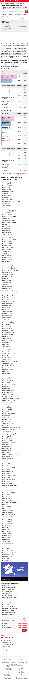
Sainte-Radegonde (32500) (9, 400)
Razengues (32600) (7, 330)
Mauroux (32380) (6, 437)
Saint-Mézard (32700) (8, 338)
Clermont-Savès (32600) (8, 269)
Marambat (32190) (7, 263)
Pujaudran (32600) (7, 197)
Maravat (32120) (6, 549)
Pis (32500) (5, 504)
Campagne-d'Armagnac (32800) (10, 375)
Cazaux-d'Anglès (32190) (8, 479)
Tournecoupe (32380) (8, 323)
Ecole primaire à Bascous (9, 587)
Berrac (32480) (6, 473)
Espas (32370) (21, 14)
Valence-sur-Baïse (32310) (9, 211)
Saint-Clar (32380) (7, 215)
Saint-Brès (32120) (7, 523)
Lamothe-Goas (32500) (8, 514)
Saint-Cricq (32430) (7, 311)
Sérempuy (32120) (7, 556)
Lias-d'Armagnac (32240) (8, 384)
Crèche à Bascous (7, 591)
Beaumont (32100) (7, 456)
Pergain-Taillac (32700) (8, 296)
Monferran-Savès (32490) (9, 222)
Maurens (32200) (6, 305)
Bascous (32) (5, 585)
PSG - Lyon (5, 650)
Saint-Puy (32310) (7, 236)
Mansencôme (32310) (8, 551)
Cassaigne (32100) (7, 350)
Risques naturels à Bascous (9, 606)
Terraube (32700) (6, 282)
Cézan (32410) (6, 382)
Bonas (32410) (6, 469)
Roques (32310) (6, 495)
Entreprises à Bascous (8, 610)
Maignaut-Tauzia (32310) (8, 365)
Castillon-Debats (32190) (8, 298)
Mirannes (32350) (6, 535)
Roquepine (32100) (7, 560)
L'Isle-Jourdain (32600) (8, 182)
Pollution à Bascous (7, 605)
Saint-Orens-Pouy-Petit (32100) (10, 398)
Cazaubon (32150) (7, 199)
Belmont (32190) (6, 425)
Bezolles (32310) (6, 450)
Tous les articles (12, 659)
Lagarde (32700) (6, 460)
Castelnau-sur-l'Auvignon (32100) (11, 427)
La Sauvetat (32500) (7, 265)
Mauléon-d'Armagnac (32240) (10, 321)
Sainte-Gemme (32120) (8, 467)
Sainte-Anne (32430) (7, 458)
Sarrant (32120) (6, 284)
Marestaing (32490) (7, 290)
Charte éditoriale (19, 658)
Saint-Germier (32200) (8, 363)
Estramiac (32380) (7, 462)
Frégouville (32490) (7, 286)
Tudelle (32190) (6, 541)
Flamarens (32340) (7, 446)
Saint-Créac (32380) (7, 510)
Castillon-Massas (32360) (8, 355)
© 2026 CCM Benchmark (22, 662)
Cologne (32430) (6, 218)
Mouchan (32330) (7, 276)
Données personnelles (6, 661)
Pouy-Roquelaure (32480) (9, 471)
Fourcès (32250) (6, 327)
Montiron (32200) (7, 440)
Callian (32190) (6, 545)
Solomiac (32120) (6, 253)
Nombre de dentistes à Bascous (10, 608)
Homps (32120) (6, 481)
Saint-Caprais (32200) (8, 429)
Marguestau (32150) (7, 543)
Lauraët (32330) (6, 336)
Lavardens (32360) (7, 280)
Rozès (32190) (6, 477)
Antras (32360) (6, 558)
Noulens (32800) (11, 14)
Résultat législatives (9, 3)
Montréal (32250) (6, 207)
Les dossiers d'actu (7, 627)
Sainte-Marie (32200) (7, 274)
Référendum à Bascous (8, 614)
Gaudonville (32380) (7, 489)
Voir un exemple (22, 623)
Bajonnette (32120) (7, 483)
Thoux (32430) (6, 325)
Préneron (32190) (6, 464)
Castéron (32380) (6, 547)
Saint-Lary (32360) (7, 317)
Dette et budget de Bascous (9, 597)
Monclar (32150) (6, 357)
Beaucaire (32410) (7, 340)
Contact (6, 659)
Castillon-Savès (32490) (8, 294)
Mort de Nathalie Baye (8, 644)
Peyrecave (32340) (7, 527)
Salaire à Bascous (6, 593)
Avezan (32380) (6, 508)
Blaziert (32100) (6, 452)
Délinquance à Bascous (8, 603)
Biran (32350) (5, 278)
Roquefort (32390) (7, 315)
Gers (23, 3)
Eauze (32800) (6, 187)
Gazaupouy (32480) (7, 342)
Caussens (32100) (7, 234)
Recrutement (22, 659)
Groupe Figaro (13, 662)
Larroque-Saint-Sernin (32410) (10, 413)
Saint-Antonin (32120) (8, 423)
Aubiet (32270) (6, 213)
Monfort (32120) (6, 249)
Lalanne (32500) (6, 448)
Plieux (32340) (6, 415)
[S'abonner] (14, 630)
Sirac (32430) (5, 411)
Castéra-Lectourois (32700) (9, 292)
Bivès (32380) (6, 466)
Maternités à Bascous (8, 589)
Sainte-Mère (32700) (7, 381)
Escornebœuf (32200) (8, 238)
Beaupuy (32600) (6, 373)
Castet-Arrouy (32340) (8, 402)
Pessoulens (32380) (7, 439)
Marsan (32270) (6, 255)
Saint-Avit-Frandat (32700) (9, 500)
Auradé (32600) (6, 228)
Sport (4, 625)
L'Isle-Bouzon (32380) (8, 332)
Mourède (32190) (6, 525)
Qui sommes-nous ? (6, 658)
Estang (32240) (6, 230)
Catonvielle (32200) (7, 491)
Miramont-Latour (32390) (9, 433)
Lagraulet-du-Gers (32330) (9, 240)
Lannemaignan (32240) (8, 493)
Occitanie (18, 3)
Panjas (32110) (6, 261)
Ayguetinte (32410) (7, 419)
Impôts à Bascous (7, 595)
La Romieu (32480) (7, 242)
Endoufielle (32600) (7, 247)
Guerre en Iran (6, 646)
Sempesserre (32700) (8, 301)
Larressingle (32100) (7, 369)
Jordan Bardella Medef (8, 642)
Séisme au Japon (7, 640)
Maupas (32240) (6, 386)
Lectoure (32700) (6, 189)
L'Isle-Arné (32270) (7, 392)
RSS (17, 659)
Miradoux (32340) (6, 245)
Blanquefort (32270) (7, 554)
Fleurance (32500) (7, 186)
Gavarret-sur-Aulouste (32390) (10, 442)
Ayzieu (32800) (6, 417)
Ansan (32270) (6, 518)
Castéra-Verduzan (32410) (9, 216)
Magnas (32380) (6, 539)
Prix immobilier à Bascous (9, 612)
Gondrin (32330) (6, 205)
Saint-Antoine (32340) (8, 390)
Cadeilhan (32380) (7, 431)
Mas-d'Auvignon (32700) (8, 406)
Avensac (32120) (6, 522)
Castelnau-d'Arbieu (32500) (9, 354)
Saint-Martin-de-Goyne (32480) (10, 454)
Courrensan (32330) (7, 272)
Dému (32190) (4, 16)
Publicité (25, 658)
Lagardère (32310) (7, 516)
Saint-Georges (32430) (8, 388)
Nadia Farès (5, 648)
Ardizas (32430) (6, 359)
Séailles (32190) (6, 529)
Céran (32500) (6, 346)
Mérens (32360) (6, 531)
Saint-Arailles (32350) (7, 444)
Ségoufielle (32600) (7, 209)
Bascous (17, 25)
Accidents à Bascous (7, 601)
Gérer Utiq (25, 661)
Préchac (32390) (6, 421)
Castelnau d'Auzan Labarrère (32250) (11, 201)
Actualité (5, 623)
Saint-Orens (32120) (7, 512)
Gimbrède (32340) (7, 313)
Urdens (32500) (6, 319)
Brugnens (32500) (7, 328)
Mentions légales (5, 662)
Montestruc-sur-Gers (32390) (10, 226)
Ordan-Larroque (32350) (8, 220)
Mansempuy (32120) (7, 537)
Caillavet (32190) (6, 408)
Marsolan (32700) (7, 259)
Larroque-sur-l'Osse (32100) (9, 361)
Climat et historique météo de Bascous (12, 599)
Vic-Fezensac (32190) (7, 191)
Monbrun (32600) (7, 267)
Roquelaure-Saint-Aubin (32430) (10, 502)
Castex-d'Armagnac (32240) (9, 435)
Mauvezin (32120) (6, 195)
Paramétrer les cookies (17, 661)
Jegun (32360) (6, 203)
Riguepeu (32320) (7, 410)
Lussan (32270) (6, 352)
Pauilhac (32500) (6, 232)
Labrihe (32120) (6, 371)
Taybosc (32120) (6, 533)
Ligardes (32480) (6, 379)
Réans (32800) (6, 309)
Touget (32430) (6, 251)
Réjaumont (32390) (7, 334)
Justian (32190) (6, 487)
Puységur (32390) (7, 520)
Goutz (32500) (6, 367)
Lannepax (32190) (7, 243)
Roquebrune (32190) (7, 377)
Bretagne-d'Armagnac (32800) (10, 270)
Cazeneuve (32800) (7, 404)
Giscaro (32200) (6, 506)
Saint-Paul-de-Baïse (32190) (9, 485)
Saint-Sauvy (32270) (7, 288)
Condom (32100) (6, 184)
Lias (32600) (5, 224)
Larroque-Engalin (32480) (9, 552)
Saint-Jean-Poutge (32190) (9, 303)
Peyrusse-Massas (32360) (9, 475)
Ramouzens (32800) (7, 396)
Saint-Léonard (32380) (8, 394)
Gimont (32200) (6, 193)
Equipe (13, 658)
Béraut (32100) (6, 307)
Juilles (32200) (6, 348)
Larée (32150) (5, 344)
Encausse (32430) (7, 257)
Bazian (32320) (6, 496)
